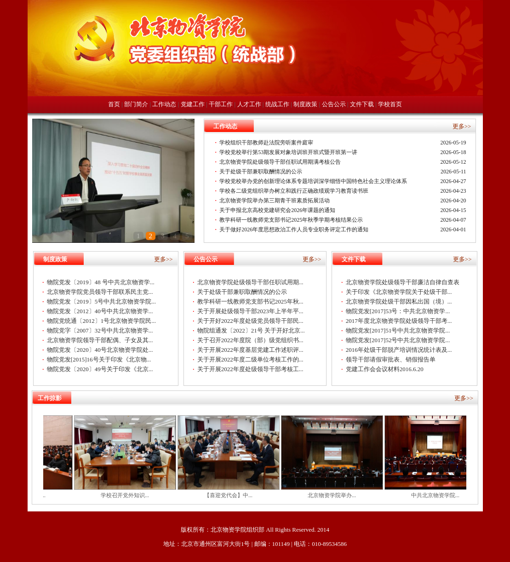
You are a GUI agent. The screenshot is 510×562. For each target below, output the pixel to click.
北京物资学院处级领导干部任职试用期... (250, 282)
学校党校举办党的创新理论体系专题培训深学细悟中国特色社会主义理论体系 (313, 181)
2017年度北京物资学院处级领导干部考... (399, 320)
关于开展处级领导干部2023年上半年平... (250, 311)
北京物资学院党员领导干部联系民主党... (100, 291)
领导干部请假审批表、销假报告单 (391, 359)
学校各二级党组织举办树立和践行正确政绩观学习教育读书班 (293, 191)
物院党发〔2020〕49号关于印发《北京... (100, 369)
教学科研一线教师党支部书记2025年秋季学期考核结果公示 (291, 220)
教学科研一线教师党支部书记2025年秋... (250, 301)
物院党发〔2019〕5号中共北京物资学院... (101, 301)
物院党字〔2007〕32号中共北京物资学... (100, 330)
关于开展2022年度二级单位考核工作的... (250, 359)
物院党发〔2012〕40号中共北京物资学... (100, 311)
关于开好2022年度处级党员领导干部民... (250, 320)
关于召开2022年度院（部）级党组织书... (250, 340)
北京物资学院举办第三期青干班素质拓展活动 (274, 200)
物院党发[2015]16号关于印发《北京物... (99, 359)
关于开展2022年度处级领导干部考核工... (250, 369)
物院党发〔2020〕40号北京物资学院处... (100, 349)
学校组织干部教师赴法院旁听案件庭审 (266, 142)
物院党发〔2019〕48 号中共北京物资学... (101, 282)
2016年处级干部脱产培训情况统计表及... (399, 349)
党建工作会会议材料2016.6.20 (385, 369)
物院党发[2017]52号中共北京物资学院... (398, 340)
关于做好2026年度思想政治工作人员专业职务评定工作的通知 (293, 229)
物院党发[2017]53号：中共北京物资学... (398, 311)
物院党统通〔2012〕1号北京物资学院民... (101, 320)
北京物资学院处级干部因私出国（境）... (399, 301)
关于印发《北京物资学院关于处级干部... (399, 291)
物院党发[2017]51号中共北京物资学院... (398, 330)
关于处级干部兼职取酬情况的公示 (260, 171)
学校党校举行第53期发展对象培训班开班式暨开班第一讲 (288, 152)
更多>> (462, 126)
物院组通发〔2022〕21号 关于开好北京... (251, 330)
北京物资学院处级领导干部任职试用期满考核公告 (280, 162)
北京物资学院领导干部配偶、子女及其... (100, 340)
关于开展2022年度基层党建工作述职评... (250, 349)
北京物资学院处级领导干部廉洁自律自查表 (402, 282)
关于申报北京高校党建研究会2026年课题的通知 (277, 210)
